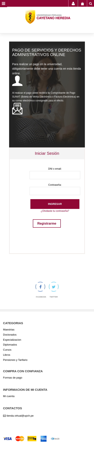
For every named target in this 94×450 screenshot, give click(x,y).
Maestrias (8, 329)
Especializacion (12, 339)
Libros (6, 354)
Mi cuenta (8, 396)
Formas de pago (12, 377)
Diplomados (10, 344)
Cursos (7, 349)
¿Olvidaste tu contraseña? (55, 211)
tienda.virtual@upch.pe (20, 415)
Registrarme (46, 223)
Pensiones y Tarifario (15, 359)
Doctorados (9, 334)
